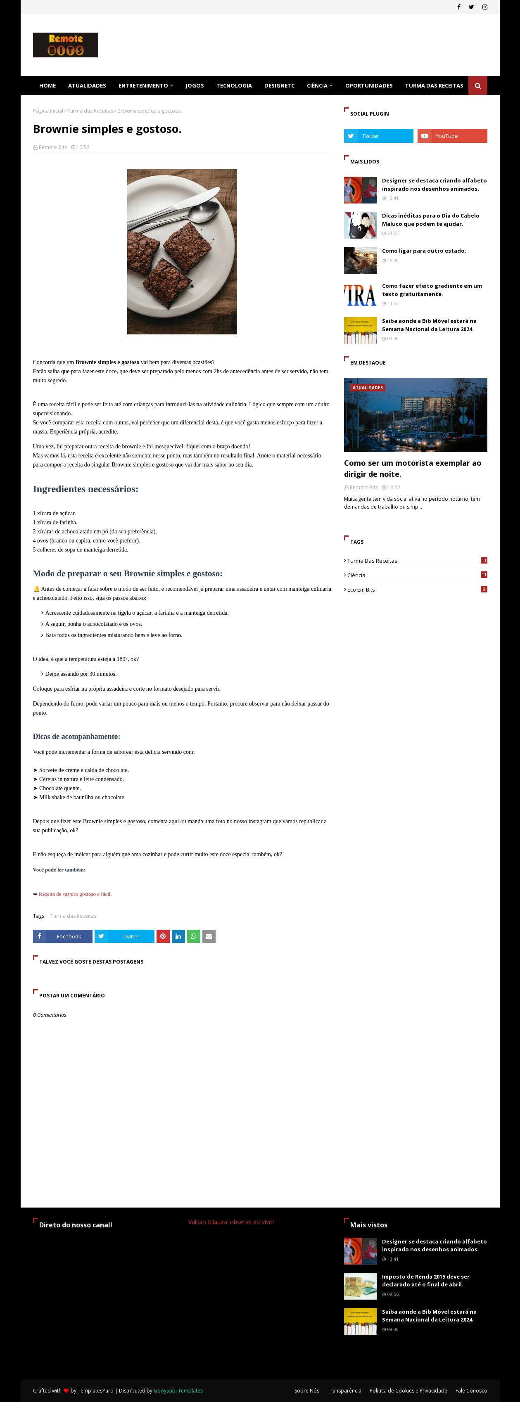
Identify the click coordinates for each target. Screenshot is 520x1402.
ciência (417, 575)
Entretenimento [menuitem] (143, 85)
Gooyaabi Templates (178, 1390)
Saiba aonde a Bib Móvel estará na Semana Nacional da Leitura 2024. (429, 325)
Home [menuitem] (47, 85)
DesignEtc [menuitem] (279, 85)
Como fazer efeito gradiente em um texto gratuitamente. (432, 290)
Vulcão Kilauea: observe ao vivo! (231, 1222)
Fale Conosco (471, 1390)
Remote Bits (53, 147)
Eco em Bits (417, 589)
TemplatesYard (96, 1390)
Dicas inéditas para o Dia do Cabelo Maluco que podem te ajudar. (431, 219)
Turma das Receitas (90, 110)
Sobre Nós (306, 1390)
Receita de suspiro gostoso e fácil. (75, 894)
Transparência (344, 1390)
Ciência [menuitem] (317, 85)
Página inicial (48, 110)
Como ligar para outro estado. (424, 250)
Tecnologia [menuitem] (234, 85)
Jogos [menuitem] (195, 85)
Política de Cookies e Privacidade (408, 1390)
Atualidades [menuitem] (87, 85)
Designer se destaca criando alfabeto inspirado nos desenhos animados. (434, 184)
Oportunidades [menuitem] (369, 85)
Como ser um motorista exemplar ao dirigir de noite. (413, 468)
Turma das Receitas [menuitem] (434, 85)
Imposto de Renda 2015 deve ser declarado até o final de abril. (426, 1280)
